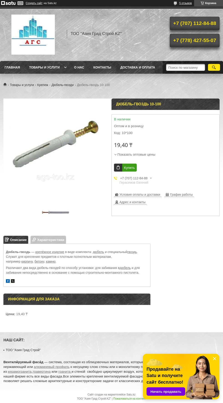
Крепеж (42, 85)
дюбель (98, 252)
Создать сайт (34, 3)
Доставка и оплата (137, 67)
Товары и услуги (44, 67)
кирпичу (27, 261)
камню (51, 261)
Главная (12, 67)
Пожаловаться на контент (129, 398)
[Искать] (214, 67)
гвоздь (132, 252)
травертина (42, 371)
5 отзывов (185, 3)
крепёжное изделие (49, 252)
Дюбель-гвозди (62, 85)
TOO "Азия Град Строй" (23, 350)
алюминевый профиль (52, 367)
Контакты (102, 67)
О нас (79, 67)
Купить (129, 168)
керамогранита (19, 371)
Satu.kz (130, 394)
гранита (64, 371)
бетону (39, 261)
